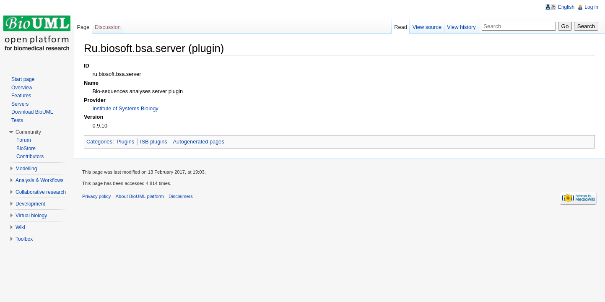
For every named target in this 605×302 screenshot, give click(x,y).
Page (83, 27)
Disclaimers (181, 196)
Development (30, 204)
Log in (591, 7)
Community (28, 132)
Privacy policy (96, 196)
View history (461, 27)
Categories (99, 141)
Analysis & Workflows (39, 180)
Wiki (20, 227)
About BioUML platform (140, 196)
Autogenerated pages (198, 141)
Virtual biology (31, 216)
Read (400, 27)
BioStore (26, 148)
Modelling (26, 169)
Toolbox (24, 239)
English (566, 7)
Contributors (30, 156)
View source (427, 27)
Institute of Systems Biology (125, 108)
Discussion (108, 27)
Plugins (125, 141)
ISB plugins (153, 141)
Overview (21, 88)
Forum (23, 140)
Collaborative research (41, 192)
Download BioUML (32, 112)
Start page (22, 79)
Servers (20, 104)
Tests (17, 120)
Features (21, 96)
